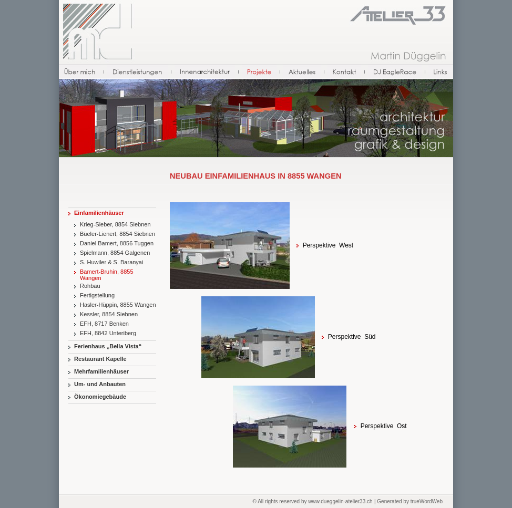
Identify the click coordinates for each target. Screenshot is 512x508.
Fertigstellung (97, 295)
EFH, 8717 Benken (104, 323)
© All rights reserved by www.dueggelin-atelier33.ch (313, 501)
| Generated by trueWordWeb (408, 501)
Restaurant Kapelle (100, 359)
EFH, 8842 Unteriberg (108, 333)
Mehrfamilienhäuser (101, 371)
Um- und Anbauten (100, 384)
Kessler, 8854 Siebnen (109, 314)
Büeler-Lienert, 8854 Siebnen (117, 234)
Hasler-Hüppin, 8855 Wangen (118, 305)
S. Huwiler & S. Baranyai (111, 262)
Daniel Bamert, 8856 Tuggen (116, 243)
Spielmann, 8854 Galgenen (115, 253)
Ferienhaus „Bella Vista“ (107, 346)
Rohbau (90, 286)
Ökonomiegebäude (100, 396)
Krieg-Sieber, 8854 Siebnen (115, 224)
